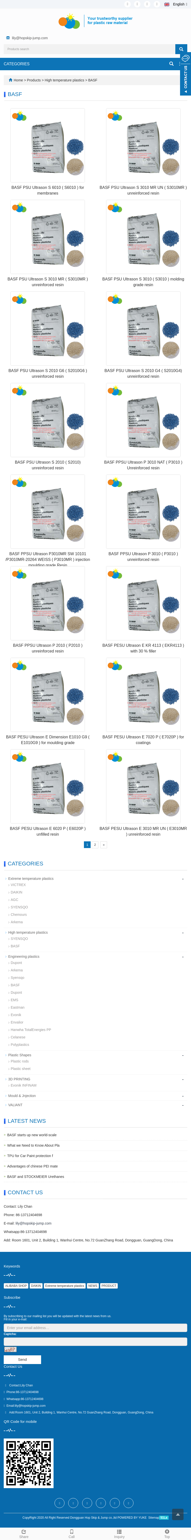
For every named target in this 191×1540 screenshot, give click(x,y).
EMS (14, 1000)
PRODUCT (109, 1286)
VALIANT (15, 1105)
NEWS (92, 1286)
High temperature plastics (64, 80)
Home (18, 80)
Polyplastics (20, 1045)
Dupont (16, 963)
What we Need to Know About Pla (33, 1145)
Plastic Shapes (19, 1055)
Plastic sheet (20, 1069)
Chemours (19, 915)
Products (34, 80)
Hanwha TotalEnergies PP (31, 1030)
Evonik (16, 1015)
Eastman (17, 1007)
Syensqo (17, 978)
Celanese (18, 1037)
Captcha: (10, 1334)
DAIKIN (16, 892)
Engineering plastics (23, 956)
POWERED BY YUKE (132, 1517)
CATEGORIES (17, 64)
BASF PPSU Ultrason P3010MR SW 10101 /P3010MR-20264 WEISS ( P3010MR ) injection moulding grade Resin (47, 559)
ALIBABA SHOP (16, 1286)
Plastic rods (20, 1061)
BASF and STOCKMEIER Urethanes (35, 1177)
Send (22, 1359)
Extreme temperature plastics (31, 879)
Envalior (17, 1022)
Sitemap (153, 1517)
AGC (14, 900)
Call (72, 1533)
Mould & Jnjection (22, 1096)
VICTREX (18, 885)
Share (24, 1533)
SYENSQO (19, 907)
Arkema (17, 922)
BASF (92, 80)
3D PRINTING (19, 1079)
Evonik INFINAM (23, 1085)
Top (167, 1533)
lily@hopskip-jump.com (30, 38)
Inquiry (119, 1533)
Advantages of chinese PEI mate (32, 1166)
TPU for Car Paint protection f (30, 1156)
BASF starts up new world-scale (32, 1135)
